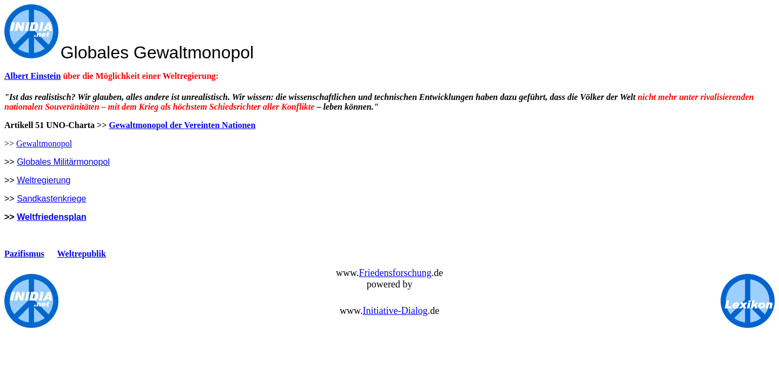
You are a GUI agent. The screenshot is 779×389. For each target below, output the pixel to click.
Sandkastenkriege (51, 198)
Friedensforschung (395, 272)
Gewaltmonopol (44, 143)
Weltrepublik (81, 253)
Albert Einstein (32, 76)
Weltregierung (43, 180)
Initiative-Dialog (394, 310)
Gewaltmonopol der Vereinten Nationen (182, 125)
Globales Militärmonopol (63, 161)
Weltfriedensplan (52, 217)
